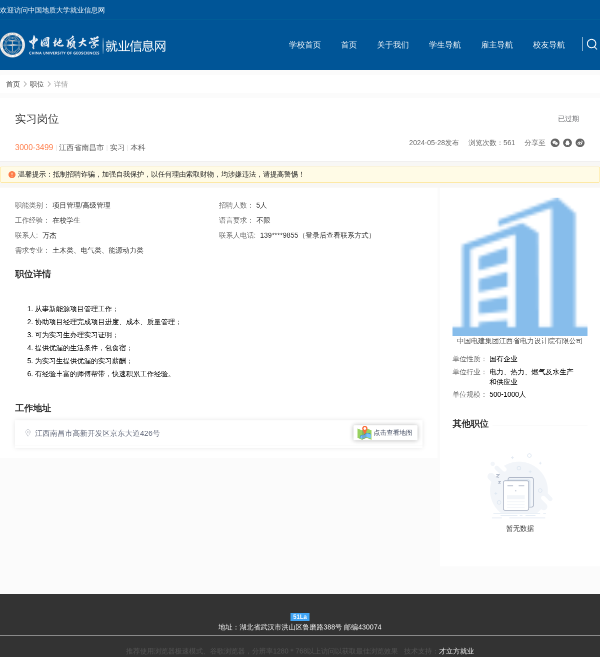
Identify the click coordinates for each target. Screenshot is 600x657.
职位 (37, 84)
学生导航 (445, 45)
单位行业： (470, 372)
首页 (349, 45)
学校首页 (305, 45)
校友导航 (549, 45)
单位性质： (470, 359)
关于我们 (393, 45)
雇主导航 (497, 45)
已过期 (568, 119)
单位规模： (470, 394)
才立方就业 (456, 651)
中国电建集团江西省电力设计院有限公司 (520, 341)
